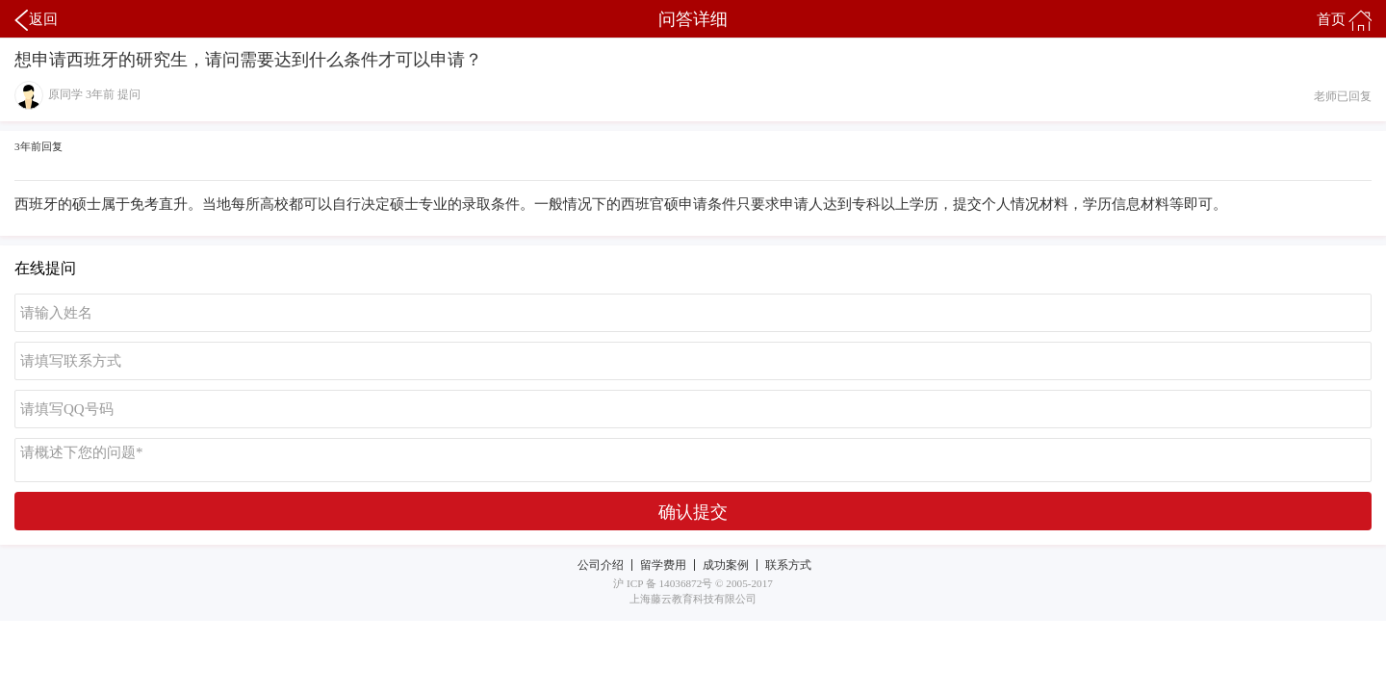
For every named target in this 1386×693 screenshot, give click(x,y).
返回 (36, 20)
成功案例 (726, 565)
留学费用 (663, 565)
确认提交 (693, 512)
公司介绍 (601, 565)
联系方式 (788, 565)
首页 (1344, 20)
